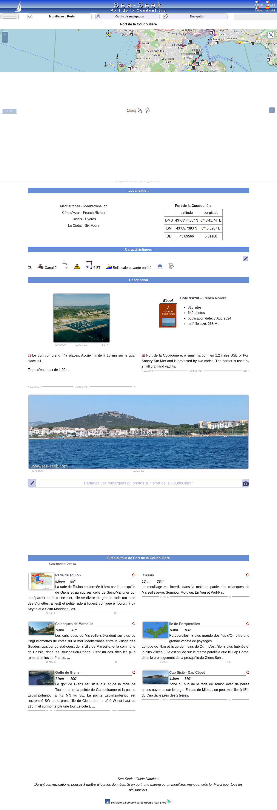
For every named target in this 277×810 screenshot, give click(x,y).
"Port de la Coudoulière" (138, 483)
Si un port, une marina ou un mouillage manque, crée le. (169, 784)
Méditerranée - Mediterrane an (84, 206)
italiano (259, 9)
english (259, 3)
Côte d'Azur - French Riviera (83, 212)
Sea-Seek (138, 5)
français (270, 3)
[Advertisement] (138, 148)
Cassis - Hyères (84, 219)
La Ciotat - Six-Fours (84, 225)
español (270, 9)
